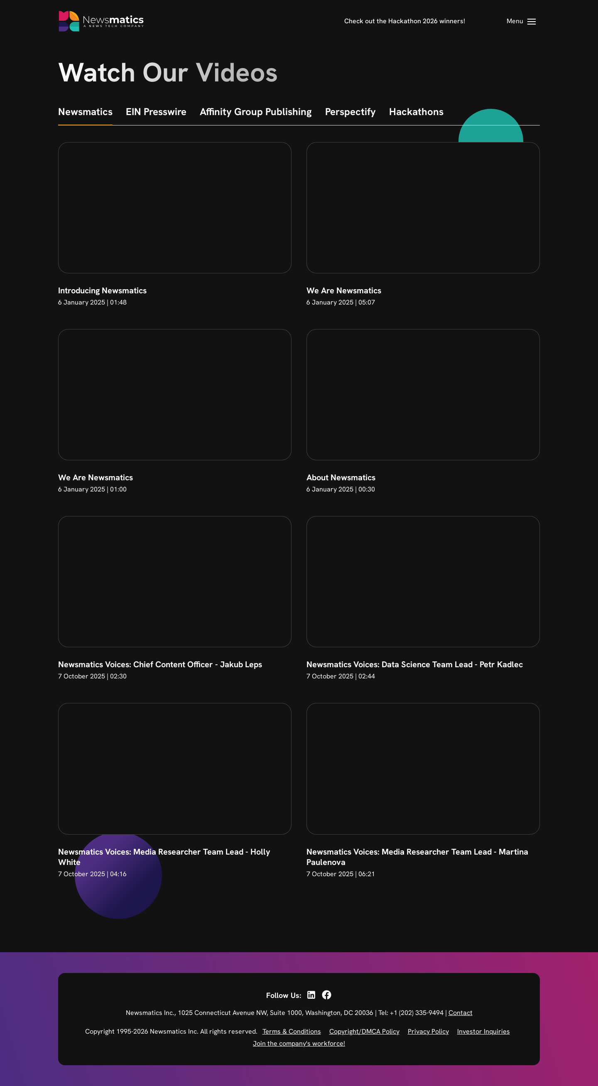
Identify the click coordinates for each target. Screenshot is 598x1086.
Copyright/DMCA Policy (364, 1031)
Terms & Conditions (291, 1031)
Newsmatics (85, 111)
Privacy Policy (428, 1031)
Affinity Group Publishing (256, 111)
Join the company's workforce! (299, 1043)
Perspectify (350, 111)
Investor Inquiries (483, 1031)
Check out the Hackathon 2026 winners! (404, 21)
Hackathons (416, 111)
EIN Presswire (156, 111)
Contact (460, 1012)
